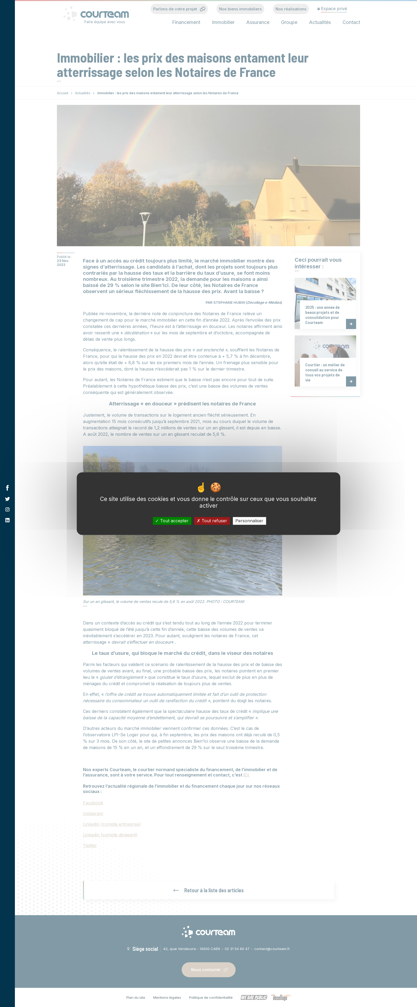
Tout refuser (212, 520)
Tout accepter (172, 520)
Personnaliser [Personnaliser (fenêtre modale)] (249, 520)
